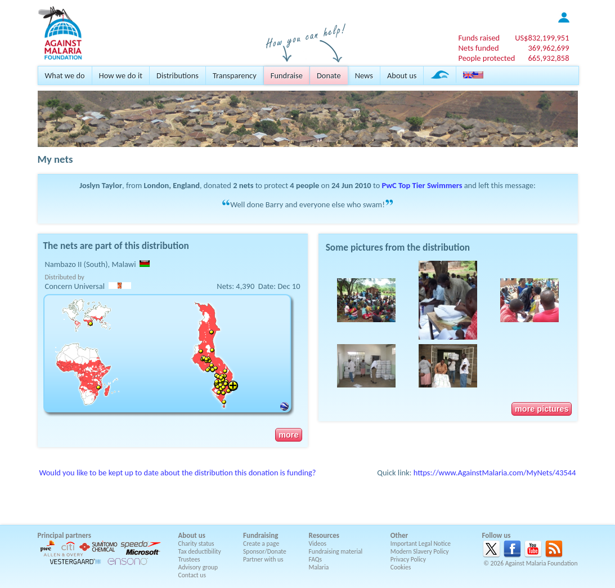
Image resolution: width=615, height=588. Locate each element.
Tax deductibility (199, 551)
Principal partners (64, 535)
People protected (486, 58)
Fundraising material (336, 551)
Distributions (177, 75)
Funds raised (479, 38)
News (364, 75)
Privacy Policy (408, 559)
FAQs (315, 559)
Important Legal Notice (420, 543)
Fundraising (260, 535)
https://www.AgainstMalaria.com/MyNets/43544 (495, 472)
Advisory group (198, 567)
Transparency (235, 75)
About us (401, 75)
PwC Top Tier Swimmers (422, 185)
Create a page (261, 543)
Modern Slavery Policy (419, 551)
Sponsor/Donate (264, 551)
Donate (329, 75)
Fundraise (287, 75)
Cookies (400, 567)
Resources (324, 535)
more (288, 434)
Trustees (189, 559)
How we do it (120, 75)
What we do (65, 75)
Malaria (319, 567)
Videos (318, 543)
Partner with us (263, 559)
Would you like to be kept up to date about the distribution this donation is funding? (177, 472)
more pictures (541, 408)
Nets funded (478, 48)
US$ (542, 38)
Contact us (192, 575)
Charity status (196, 543)
